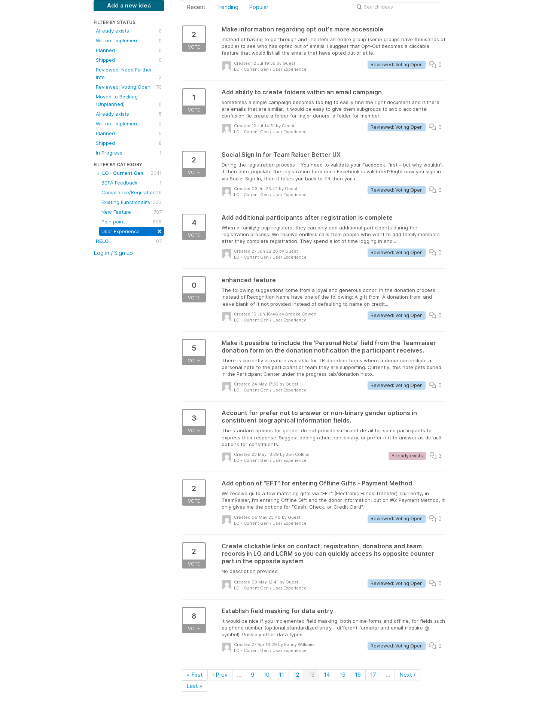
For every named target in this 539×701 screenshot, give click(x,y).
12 (296, 674)
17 (373, 674)
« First (195, 674)
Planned (129, 50)
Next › (407, 674)
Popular (258, 6)
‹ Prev (220, 674)
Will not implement (129, 40)
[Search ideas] (399, 7)
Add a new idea (129, 5)
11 (281, 674)
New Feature (131, 212)
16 (358, 674)
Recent (196, 6)
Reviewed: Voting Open (129, 87)
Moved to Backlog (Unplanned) (129, 101)
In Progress (129, 152)
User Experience (131, 231)
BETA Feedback (131, 182)
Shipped (129, 60)
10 (267, 674)
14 (327, 674)
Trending (227, 6)
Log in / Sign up (113, 252)
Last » (194, 685)
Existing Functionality (131, 202)
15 (342, 674)
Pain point (131, 221)
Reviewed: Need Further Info (129, 74)
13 (311, 674)
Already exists (129, 30)
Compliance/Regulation (131, 192)
